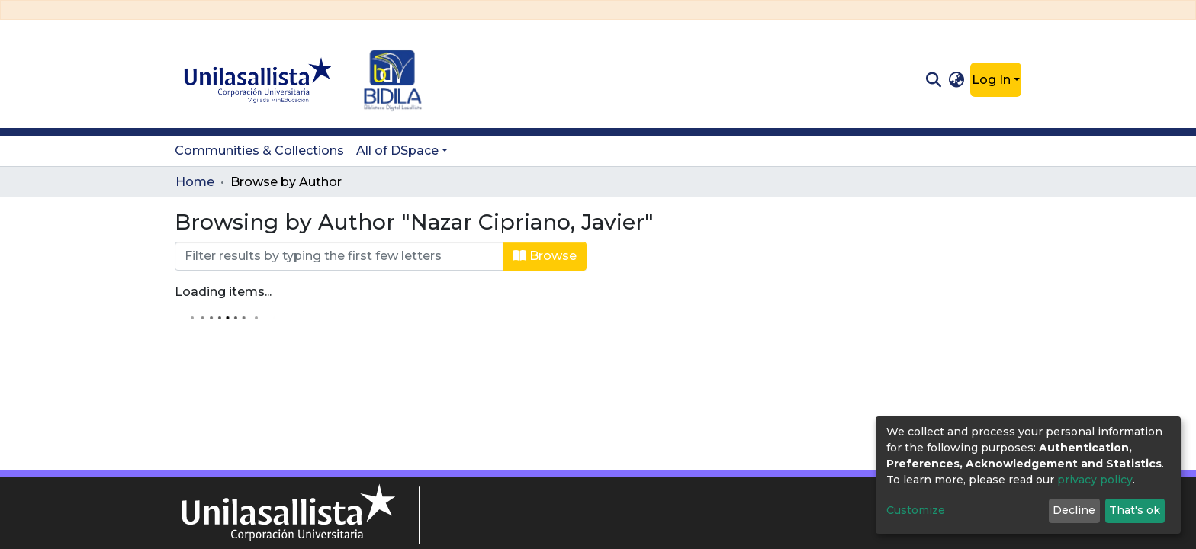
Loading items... (223, 291)
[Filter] (339, 256)
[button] (956, 80)
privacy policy (1095, 479)
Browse (545, 256)
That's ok (1134, 510)
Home (194, 182)
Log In (991, 79)
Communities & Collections (259, 150)
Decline (1074, 510)
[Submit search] (933, 80)
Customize (915, 510)
